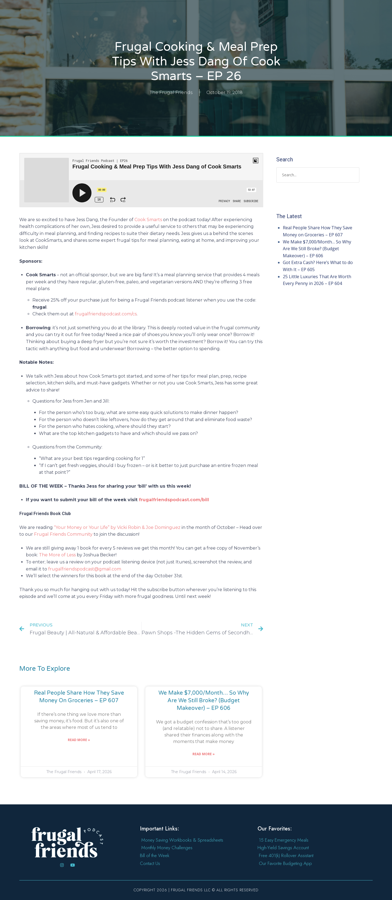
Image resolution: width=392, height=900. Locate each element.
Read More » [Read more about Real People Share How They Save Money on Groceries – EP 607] (79, 740)
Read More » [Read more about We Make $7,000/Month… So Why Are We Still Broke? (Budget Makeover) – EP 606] (203, 754)
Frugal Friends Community (63, 534)
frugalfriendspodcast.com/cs (106, 313)
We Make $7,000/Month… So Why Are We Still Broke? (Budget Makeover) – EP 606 (203, 700)
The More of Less (57, 554)
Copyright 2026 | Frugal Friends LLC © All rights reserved (196, 890)
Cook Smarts (148, 219)
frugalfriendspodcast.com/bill (174, 499)
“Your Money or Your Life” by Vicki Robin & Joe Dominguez (117, 527)
